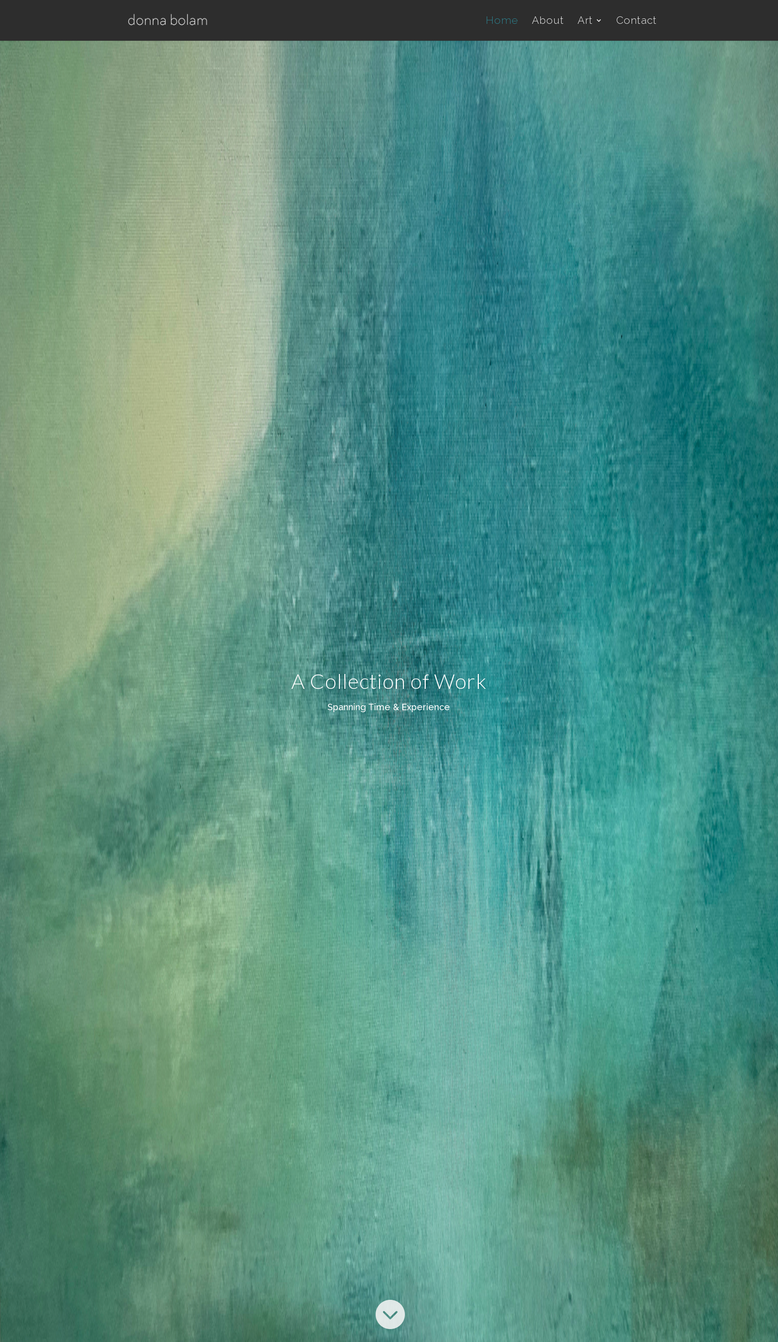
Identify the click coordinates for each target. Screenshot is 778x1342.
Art (585, 21)
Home (502, 21)
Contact (636, 21)
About (548, 21)
